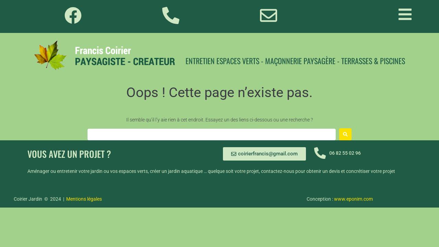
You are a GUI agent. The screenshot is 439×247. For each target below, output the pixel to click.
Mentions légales (84, 199)
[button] (405, 14)
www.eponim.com (353, 199)
